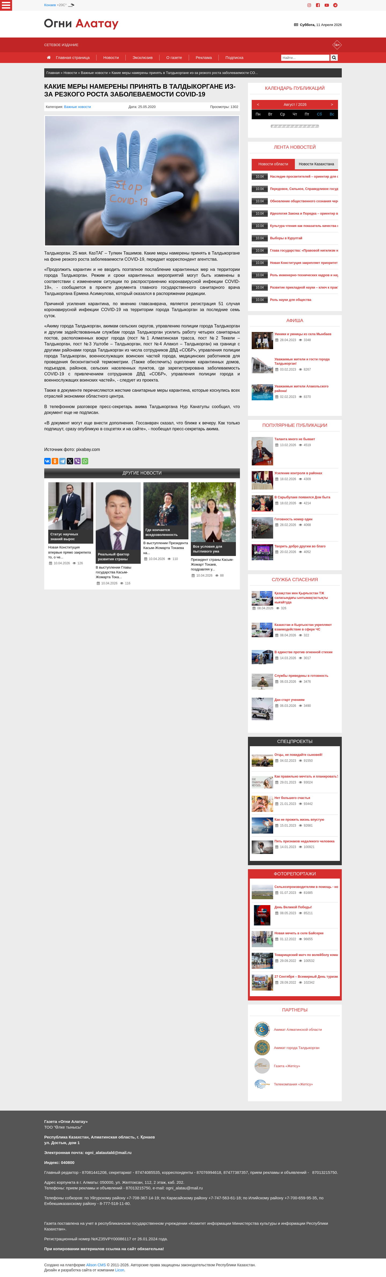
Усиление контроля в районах (298, 473)
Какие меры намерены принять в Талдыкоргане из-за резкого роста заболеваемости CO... (185, 73)
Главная (53, 73)
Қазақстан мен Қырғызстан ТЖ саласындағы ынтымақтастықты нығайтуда (301, 597)
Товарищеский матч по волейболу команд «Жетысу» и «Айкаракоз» (328, 955)
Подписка (234, 57)
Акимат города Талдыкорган (297, 1048)
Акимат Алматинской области (298, 1030)
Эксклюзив (142, 57)
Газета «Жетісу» (287, 1066)
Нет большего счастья (292, 798)
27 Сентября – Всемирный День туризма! (307, 977)
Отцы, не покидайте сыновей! (298, 755)
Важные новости (94, 73)
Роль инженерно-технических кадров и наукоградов (311, 275)
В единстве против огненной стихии (303, 652)
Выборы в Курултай (286, 238)
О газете (174, 57)
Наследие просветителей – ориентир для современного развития (322, 176)
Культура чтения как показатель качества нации (308, 226)
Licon (119, 1270)
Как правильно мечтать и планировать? (306, 776)
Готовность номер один (293, 519)
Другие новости (142, 473)
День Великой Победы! (293, 907)
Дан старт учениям (289, 700)
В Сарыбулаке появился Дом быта (302, 497)
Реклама (204, 57)
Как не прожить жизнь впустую (299, 820)
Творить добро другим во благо (300, 546)
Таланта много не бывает (294, 439)
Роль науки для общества (290, 300)
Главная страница (73, 57)
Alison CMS (96, 1265)
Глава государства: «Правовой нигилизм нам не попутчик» (317, 250)
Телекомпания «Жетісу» (293, 1084)
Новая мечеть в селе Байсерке (299, 933)
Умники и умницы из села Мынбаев (302, 334)
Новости (111, 57)
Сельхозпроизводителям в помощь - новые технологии (319, 887)
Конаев (50, 5)
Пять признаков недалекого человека (304, 841)
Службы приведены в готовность (301, 676)
